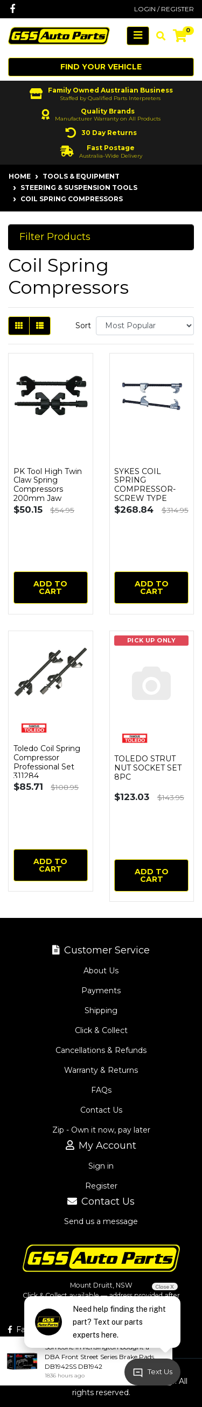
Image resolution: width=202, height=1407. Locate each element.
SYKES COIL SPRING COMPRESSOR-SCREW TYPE (145, 484)
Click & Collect (101, 1030)
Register (101, 1186)
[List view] (40, 325)
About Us (101, 970)
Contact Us (101, 1110)
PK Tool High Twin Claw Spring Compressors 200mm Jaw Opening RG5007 (47, 489)
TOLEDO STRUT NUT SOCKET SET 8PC (148, 768)
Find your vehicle (101, 67)
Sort (83, 325)
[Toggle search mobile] (157, 36)
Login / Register (164, 9)
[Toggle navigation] (138, 35)
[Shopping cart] (180, 36)
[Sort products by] (145, 325)
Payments (101, 990)
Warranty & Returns (101, 1070)
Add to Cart (50, 587)
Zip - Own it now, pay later (101, 1130)
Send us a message (101, 1221)
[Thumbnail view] (19, 325)
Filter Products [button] (54, 237)
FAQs (101, 1090)
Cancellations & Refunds (101, 1050)
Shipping (101, 1010)
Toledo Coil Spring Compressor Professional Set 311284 (46, 762)
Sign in (101, 1166)
